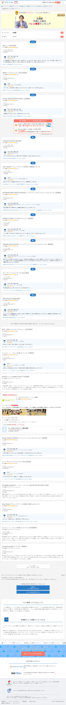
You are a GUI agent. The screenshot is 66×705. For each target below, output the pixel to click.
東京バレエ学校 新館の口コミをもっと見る (12, 64)
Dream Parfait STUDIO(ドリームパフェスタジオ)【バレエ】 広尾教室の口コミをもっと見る (22, 455)
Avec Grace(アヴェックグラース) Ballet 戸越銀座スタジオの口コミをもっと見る (20, 184)
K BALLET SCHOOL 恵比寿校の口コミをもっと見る (14, 158)
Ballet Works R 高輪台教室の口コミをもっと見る (14, 317)
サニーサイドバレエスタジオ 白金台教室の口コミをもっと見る (17, 290)
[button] (33, 566)
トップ (3, 6)
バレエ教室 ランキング (13, 6)
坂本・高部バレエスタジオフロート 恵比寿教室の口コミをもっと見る (17, 347)
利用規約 (24, 701)
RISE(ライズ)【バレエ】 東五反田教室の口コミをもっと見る (16, 90)
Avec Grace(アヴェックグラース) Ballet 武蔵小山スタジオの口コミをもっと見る (19, 521)
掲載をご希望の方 (6, 703)
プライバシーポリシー (14, 701)
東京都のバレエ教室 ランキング (28, 6)
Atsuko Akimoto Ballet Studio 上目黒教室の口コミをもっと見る (17, 116)
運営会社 (4, 701)
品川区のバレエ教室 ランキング (45, 6)
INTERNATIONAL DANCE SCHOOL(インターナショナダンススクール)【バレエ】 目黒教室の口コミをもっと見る (27, 210)
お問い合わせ (32, 701)
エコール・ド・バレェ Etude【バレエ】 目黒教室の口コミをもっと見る (18, 370)
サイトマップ (16, 703)
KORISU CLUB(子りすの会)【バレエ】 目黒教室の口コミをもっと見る (18, 236)
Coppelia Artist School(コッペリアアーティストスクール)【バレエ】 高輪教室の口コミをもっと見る (25, 264)
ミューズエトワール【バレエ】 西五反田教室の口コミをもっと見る (17, 479)
